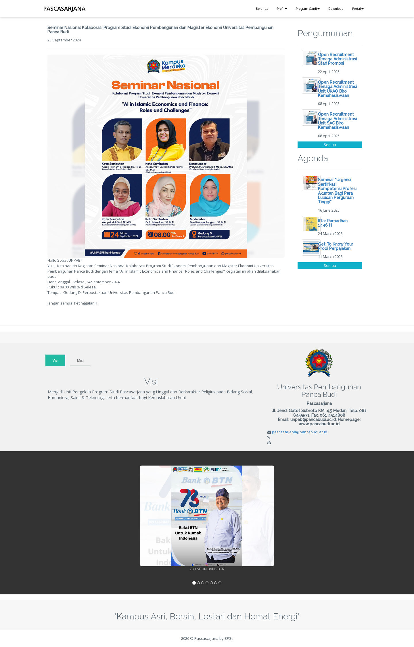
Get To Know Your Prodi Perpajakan (335, 246)
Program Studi (308, 9)
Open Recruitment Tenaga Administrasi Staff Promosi (337, 59)
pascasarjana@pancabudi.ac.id (299, 431)
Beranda (262, 9)
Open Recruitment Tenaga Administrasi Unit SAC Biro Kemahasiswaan (337, 121)
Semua (330, 144)
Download (336, 9)
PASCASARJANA (64, 8)
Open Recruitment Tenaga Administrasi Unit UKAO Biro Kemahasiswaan (337, 89)
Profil (282, 9)
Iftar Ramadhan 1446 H (333, 223)
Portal (358, 9)
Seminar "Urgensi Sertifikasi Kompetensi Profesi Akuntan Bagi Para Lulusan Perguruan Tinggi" (337, 190)
